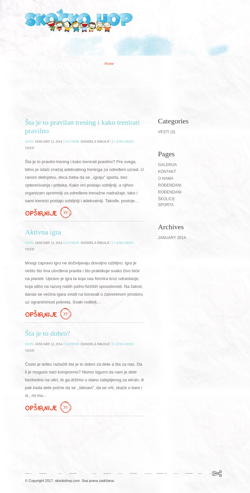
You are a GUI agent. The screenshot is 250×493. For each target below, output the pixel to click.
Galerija (167, 164)
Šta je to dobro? (47, 333)
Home (109, 63)
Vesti (29, 148)
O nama (165, 178)
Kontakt (167, 171)
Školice (166, 199)
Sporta (166, 205)
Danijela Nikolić (95, 141)
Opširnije (49, 212)
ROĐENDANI (169, 192)
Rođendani (169, 185)
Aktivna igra (43, 232)
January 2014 (172, 237)
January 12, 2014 (48, 141)
